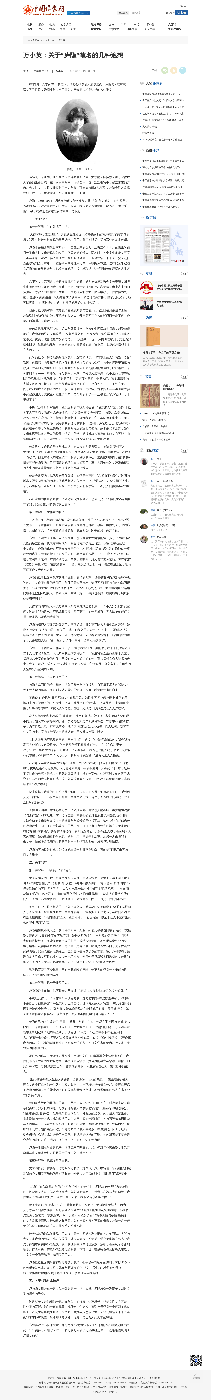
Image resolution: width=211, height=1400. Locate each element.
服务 (41, 24)
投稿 (52, 29)
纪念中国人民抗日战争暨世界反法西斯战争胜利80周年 (169, 287)
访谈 (41, 29)
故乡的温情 (148, 133)
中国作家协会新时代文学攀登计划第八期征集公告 (165, 180)
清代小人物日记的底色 (154, 420)
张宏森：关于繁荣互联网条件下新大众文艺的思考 (165, 107)
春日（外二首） (165, 510)
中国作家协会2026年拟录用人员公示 (161, 94)
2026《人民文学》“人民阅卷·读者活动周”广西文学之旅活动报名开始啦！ (165, 120)
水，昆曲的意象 (165, 481)
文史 (111, 24)
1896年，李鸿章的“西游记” (156, 413)
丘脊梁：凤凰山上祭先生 (155, 426)
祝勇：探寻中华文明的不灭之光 (161, 352)
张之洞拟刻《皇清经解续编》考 (158, 433)
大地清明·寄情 (149, 126)
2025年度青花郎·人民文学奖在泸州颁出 (162, 187)
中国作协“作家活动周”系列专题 (169, 304)
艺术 (73, 29)
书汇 (136, 24)
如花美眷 (161, 537)
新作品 (150, 24)
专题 (62, 29)
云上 (159, 459)
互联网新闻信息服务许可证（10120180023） (140, 1378)
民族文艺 (114, 29)
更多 (185, 274)
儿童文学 (150, 29)
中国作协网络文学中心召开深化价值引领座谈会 (165, 200)
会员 (52, 24)
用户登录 (123, 13)
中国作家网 (33, 40)
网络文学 (132, 29)
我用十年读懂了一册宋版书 (156, 439)
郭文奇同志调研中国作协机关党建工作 (162, 167)
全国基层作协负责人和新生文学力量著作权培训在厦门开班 (165, 100)
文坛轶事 (60, 40)
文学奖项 (66, 24)
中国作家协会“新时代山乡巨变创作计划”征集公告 (165, 174)
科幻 (124, 24)
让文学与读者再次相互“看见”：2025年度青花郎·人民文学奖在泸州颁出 (165, 113)
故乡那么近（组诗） (167, 525)
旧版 (183, 6)
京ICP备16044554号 (78, 1378)
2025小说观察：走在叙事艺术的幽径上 (162, 139)
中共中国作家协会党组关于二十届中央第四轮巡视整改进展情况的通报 (165, 161)
